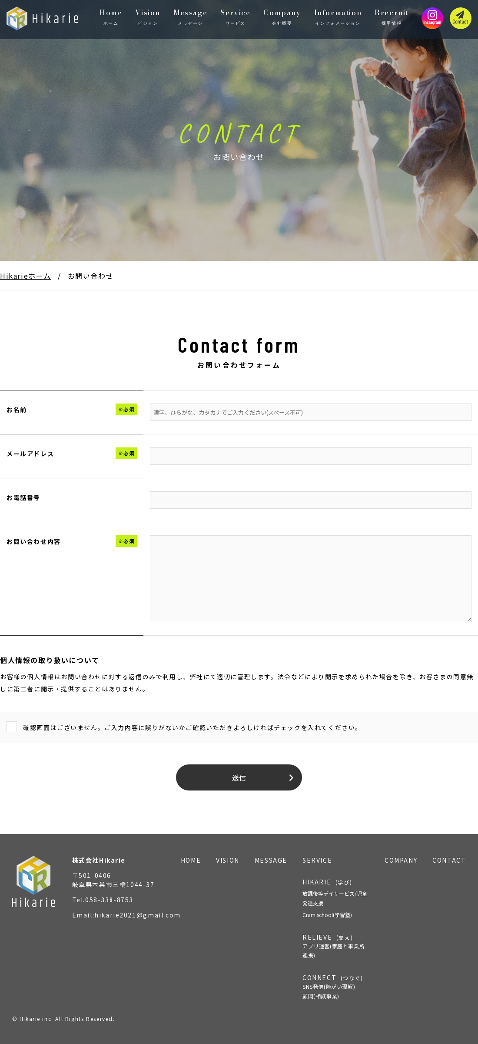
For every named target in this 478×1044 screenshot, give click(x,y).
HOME (191, 860)
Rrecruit (391, 17)
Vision (147, 17)
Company (282, 17)
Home (111, 17)
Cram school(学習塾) (327, 914)
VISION (227, 860)
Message (190, 17)
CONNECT (335, 987)
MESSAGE (271, 860)
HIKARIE (327, 881)
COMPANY (401, 860)
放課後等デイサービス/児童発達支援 (334, 898)
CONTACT (449, 860)
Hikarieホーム (25, 275)
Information (338, 17)
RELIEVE (335, 946)
